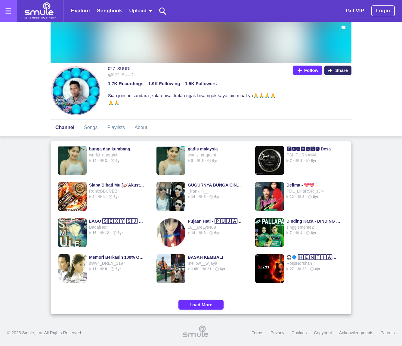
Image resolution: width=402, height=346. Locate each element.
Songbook (109, 11)
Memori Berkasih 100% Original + (116, 257)
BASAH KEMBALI (205, 257)
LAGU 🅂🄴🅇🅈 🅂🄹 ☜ (116, 221)
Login (383, 11)
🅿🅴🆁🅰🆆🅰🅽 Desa (308, 149)
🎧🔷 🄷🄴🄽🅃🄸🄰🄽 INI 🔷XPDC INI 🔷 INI (314, 257)
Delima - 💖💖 (300, 185)
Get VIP (355, 11)
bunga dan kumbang (109, 149)
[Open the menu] (8, 11)
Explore (80, 11)
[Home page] (40, 10)
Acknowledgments (356, 332)
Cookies (299, 332)
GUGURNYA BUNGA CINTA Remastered (215, 185)
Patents (388, 332)
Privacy (277, 332)
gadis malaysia (203, 149)
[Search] (163, 11)
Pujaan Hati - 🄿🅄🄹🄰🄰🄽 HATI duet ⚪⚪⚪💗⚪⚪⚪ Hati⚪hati (215, 221)
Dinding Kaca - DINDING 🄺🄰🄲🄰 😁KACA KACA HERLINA (314, 221)
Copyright (323, 332)
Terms (257, 332)
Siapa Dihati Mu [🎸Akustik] (116, 185)
